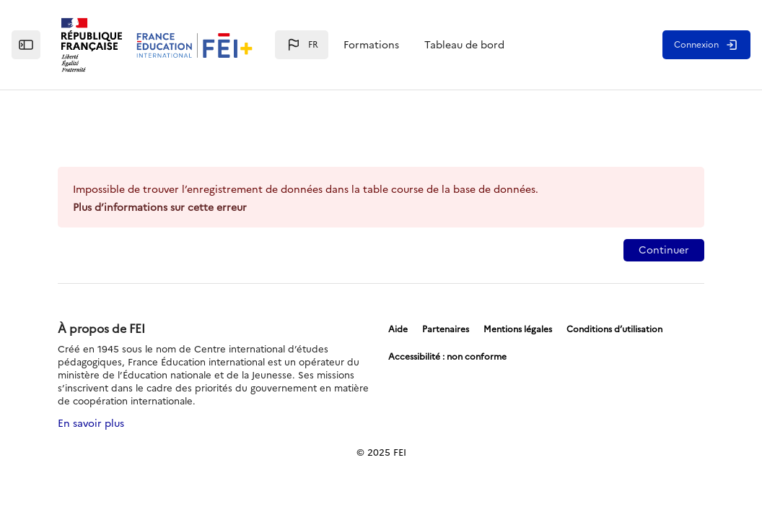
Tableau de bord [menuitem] (464, 45)
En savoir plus (91, 423)
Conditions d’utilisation (614, 329)
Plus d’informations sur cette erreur (160, 207)
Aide (398, 329)
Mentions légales (517, 329)
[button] (301, 44)
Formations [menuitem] (371, 45)
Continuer (664, 250)
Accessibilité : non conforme (447, 356)
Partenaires (445, 329)
